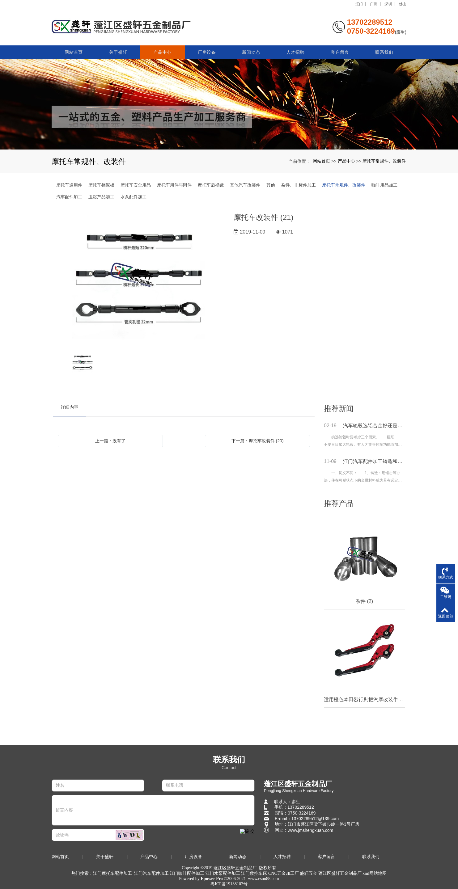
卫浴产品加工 (101, 196)
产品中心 (162, 50)
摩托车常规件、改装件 (384, 160)
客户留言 (340, 50)
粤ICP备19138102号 (229, 884)
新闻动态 (251, 50)
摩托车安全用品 (136, 185)
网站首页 (74, 50)
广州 (373, 4)
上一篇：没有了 (110, 440)
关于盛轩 (118, 50)
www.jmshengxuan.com (310, 830)
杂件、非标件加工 (298, 185)
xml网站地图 (375, 873)
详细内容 (69, 407)
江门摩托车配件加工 (112, 873)
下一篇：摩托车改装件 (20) (257, 440)
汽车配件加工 (69, 196)
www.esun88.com (263, 878)
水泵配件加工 (133, 196)
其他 (270, 185)
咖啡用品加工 (384, 185)
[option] (139, 279)
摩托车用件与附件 (174, 185)
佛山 (402, 4)
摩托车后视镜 (211, 185)
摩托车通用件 (69, 185)
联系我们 (384, 50)
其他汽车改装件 (245, 185)
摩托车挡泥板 (101, 185)
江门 (359, 4)
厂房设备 (207, 50)
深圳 (388, 4)
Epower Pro (212, 878)
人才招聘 (295, 50)
